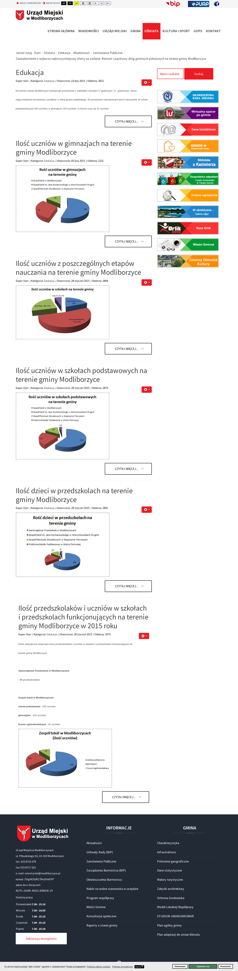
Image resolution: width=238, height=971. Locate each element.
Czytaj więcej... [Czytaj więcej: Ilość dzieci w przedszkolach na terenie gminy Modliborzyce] (126, 586)
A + (108, 3)
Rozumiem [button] (225, 966)
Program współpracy (100, 898)
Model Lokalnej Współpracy (175, 907)
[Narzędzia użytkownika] (147, 82)
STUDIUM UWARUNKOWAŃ (175, 916)
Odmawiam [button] (180, 966)
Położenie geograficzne (173, 861)
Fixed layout (83, 3)
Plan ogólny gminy (169, 925)
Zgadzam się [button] (203, 966)
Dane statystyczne (169, 870)
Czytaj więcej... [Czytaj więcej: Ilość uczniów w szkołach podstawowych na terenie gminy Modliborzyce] (126, 469)
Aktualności (94, 843)
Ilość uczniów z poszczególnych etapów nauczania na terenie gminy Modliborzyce (78, 268)
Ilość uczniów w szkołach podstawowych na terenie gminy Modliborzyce (81, 375)
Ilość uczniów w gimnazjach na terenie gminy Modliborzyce (74, 148)
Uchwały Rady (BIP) (99, 852)
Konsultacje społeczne (101, 916)
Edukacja (30, 72)
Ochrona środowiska (170, 898)
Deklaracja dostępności (41, 939)
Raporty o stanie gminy (101, 925)
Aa (64, 3)
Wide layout (90, 3)
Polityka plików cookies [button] (98, 966)
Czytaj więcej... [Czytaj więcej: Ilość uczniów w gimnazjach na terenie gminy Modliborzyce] (126, 241)
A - (96, 3)
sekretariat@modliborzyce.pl (42, 873)
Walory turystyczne (170, 879)
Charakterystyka (168, 843)
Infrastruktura (166, 852)
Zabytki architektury (170, 889)
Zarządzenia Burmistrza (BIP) (106, 870)
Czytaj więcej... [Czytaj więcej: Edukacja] (126, 121)
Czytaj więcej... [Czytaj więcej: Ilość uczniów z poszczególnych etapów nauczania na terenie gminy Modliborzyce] (126, 349)
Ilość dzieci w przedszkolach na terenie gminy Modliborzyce (74, 495)
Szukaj (198, 74)
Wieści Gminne (95, 907)
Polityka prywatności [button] (122, 966)
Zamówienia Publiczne (101, 861)
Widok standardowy (29, 3)
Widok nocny (51, 3)
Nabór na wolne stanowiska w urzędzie (112, 889)
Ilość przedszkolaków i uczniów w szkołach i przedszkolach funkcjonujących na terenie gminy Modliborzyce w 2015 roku (83, 616)
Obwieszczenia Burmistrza (104, 879)
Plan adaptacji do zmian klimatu (178, 934)
